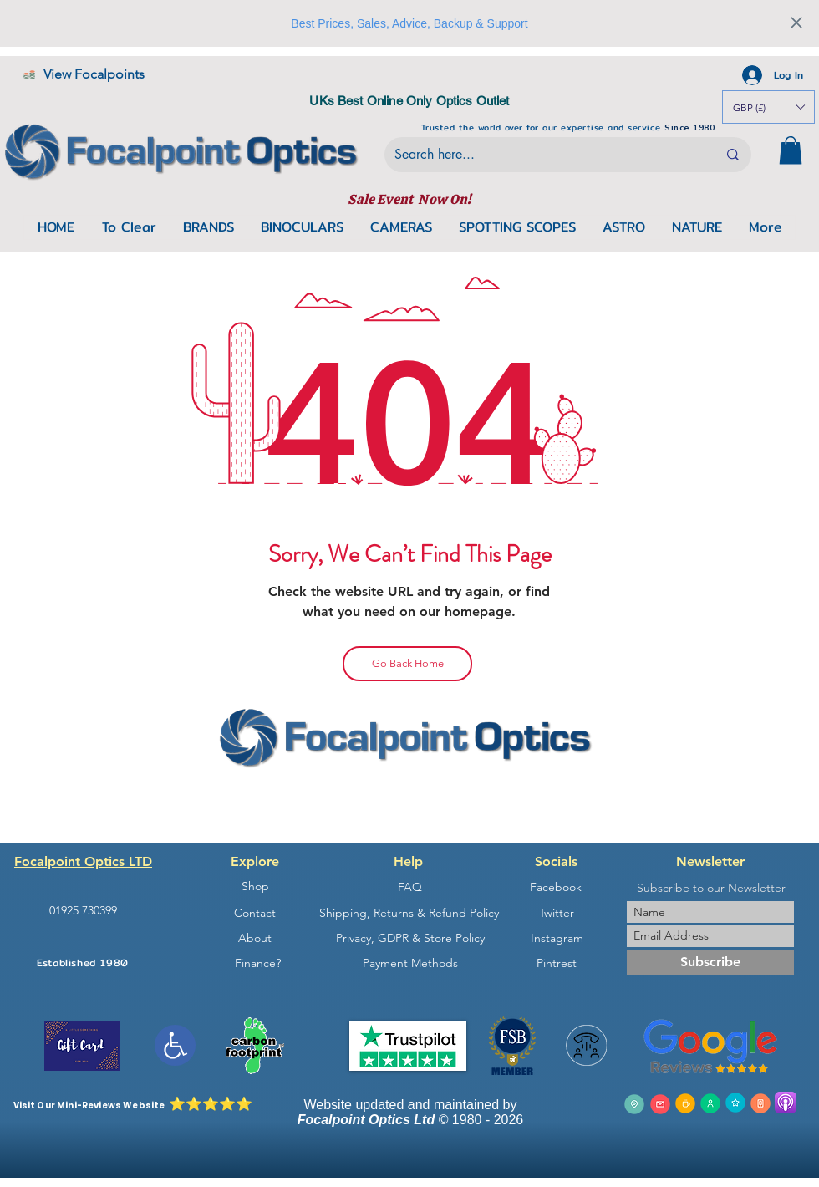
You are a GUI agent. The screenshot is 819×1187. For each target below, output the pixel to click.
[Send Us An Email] (660, 1104)
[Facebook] (555, 888)
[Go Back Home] (407, 663)
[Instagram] (556, 938)
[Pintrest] (556, 963)
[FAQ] (409, 888)
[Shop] (255, 887)
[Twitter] (556, 913)
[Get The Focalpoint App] (760, 1103)
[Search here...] (543, 154)
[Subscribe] (710, 962)
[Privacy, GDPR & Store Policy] (410, 938)
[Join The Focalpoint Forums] (710, 1103)
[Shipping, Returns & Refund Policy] (409, 913)
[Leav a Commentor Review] (735, 1102)
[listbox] (768, 107)
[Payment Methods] (410, 963)
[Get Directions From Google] (634, 1104)
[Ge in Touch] (685, 1103)
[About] (255, 938)
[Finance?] (257, 963)
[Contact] (255, 913)
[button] (790, 150)
